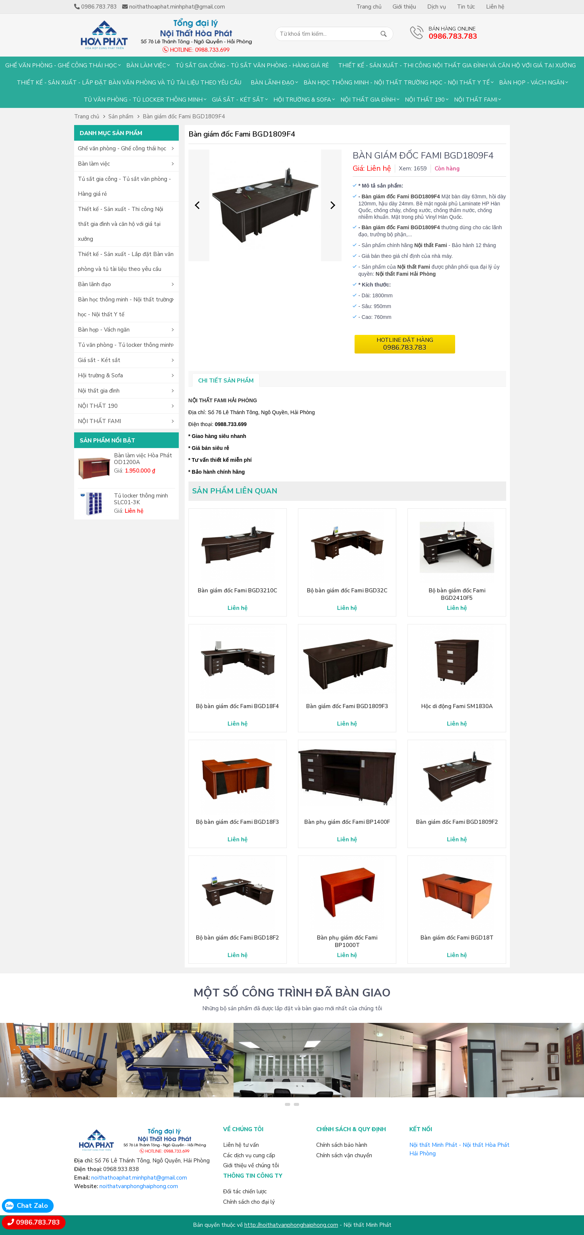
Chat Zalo (32, 1205)
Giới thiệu (404, 6)
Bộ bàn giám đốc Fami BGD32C (347, 590)
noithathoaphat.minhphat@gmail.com (139, 1177)
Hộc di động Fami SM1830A (457, 706)
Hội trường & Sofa (302, 99)
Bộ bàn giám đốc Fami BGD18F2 (237, 937)
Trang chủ (368, 6)
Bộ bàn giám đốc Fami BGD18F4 (237, 706)
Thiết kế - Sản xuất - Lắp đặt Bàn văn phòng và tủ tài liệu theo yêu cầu (129, 82)
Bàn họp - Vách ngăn (531, 82)
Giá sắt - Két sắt (238, 99)
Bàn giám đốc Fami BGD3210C (237, 590)
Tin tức (466, 6)
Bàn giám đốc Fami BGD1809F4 (184, 116)
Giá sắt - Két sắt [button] (99, 360)
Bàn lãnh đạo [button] (94, 284)
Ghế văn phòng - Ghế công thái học (61, 65)
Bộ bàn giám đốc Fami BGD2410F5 (457, 594)
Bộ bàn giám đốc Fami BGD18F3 (237, 822)
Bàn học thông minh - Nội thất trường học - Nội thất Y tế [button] (125, 307)
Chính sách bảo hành (341, 1145)
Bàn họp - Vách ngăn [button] (104, 329)
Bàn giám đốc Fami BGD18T (456, 937)
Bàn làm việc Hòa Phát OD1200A (143, 458)
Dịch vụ (436, 6)
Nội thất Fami (413, 267)
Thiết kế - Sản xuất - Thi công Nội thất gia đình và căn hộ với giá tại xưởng (457, 65)
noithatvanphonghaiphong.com (138, 1186)
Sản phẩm (120, 116)
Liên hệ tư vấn (241, 1145)
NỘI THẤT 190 (425, 99)
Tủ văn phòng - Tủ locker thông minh (143, 99)
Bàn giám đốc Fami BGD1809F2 (457, 822)
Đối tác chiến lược (245, 1191)
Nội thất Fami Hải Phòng (405, 274)
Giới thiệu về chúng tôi (251, 1165)
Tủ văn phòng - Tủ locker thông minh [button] (125, 345)
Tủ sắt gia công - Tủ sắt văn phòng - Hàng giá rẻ (252, 65)
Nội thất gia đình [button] (99, 390)
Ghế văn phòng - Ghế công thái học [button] (122, 148)
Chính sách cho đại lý (249, 1202)
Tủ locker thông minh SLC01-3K (141, 499)
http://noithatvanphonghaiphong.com (291, 1225)
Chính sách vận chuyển (344, 1155)
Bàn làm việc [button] (94, 163)
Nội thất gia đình (368, 99)
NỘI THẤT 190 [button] (98, 406)
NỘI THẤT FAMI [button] (99, 421)
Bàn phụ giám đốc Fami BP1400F (347, 822)
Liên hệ (495, 6)
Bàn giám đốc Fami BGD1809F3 (347, 706)
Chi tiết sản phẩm (226, 380)
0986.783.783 (38, 1222)
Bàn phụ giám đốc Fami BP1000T (347, 941)
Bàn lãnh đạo (272, 82)
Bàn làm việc (146, 65)
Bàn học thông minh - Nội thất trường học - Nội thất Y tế (397, 82)
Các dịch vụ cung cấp (249, 1155)
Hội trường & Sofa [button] (100, 375)
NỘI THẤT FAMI (475, 99)
